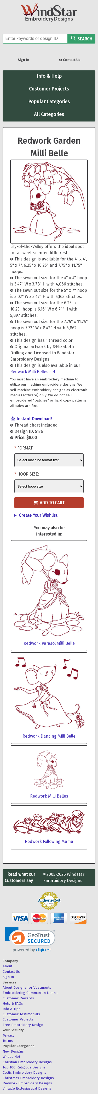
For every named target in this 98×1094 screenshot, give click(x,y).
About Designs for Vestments (27, 987)
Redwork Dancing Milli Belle (49, 736)
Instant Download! (34, 418)
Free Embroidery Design (23, 1025)
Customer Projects (49, 89)
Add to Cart (49, 502)
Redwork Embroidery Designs (27, 1083)
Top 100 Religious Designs (24, 1067)
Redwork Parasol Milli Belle (49, 643)
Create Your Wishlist (38, 515)
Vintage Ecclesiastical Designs (27, 1088)
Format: (25, 448)
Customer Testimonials (21, 1014)
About (7, 966)
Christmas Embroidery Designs (28, 1078)
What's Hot (11, 1056)
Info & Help (49, 76)
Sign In (23, 60)
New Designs (13, 1051)
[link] (30, 940)
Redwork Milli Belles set (32, 371)
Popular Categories (49, 102)
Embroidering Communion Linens (30, 992)
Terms (8, 1040)
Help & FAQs (13, 1003)
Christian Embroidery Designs (27, 1062)
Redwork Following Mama (49, 841)
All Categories (49, 114)
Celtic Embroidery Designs (24, 1072)
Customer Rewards (18, 998)
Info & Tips (11, 1009)
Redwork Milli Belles (49, 796)
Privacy (8, 1035)
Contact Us (69, 60)
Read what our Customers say (20, 877)
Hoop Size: (28, 474)
